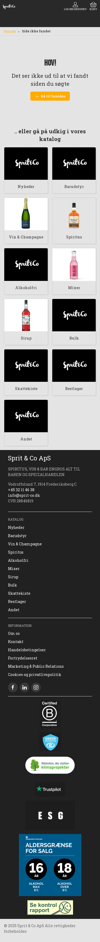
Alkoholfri (26, 287)
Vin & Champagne (26, 236)
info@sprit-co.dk (24, 495)
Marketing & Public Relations (36, 666)
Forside (10, 31)
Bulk (74, 338)
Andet (26, 439)
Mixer (74, 287)
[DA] (9, 6)
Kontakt (15, 641)
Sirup (26, 338)
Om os (14, 633)
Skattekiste (26, 388)
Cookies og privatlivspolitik (34, 674)
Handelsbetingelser (27, 649)
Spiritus (74, 236)
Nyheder (26, 186)
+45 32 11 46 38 (21, 489)
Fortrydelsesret (22, 658)
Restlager (74, 388)
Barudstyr (74, 186)
